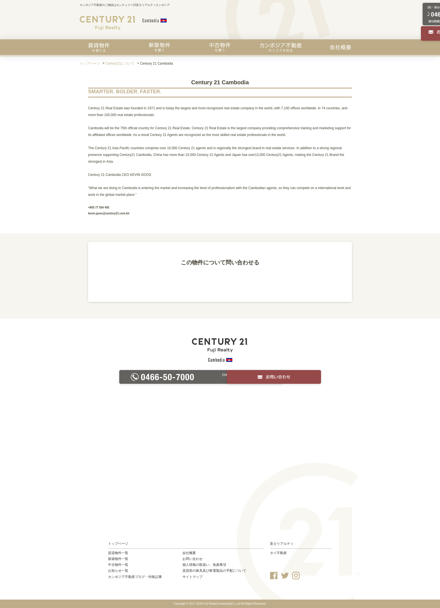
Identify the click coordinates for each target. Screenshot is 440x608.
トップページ (90, 63)
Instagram (296, 575)
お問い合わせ (192, 559)
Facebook (274, 575)
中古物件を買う (219, 47)
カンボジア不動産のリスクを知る (281, 47)
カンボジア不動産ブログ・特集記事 (135, 576)
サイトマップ (192, 576)
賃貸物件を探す (98, 47)
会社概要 (340, 47)
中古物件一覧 (118, 564)
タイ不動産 (278, 553)
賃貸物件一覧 (118, 553)
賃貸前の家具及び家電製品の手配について (214, 570)
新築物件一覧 (118, 559)
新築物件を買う (159, 47)
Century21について (120, 63)
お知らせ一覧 (118, 570)
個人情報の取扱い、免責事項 (204, 564)
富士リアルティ (282, 544)
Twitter (285, 575)
